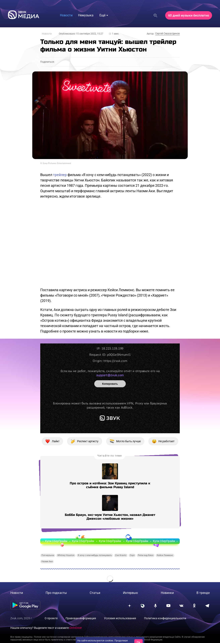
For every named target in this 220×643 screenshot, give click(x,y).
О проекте (51, 618)
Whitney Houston (65, 555)
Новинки (167, 593)
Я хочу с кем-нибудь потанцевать (95, 555)
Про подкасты (56, 593)
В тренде (203, 593)
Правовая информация (81, 618)
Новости (47, 33)
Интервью (130, 593)
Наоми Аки (47, 561)
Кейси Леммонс (165, 555)
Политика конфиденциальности (165, 618)
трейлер (60, 175)
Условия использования (120, 618)
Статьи (95, 593)
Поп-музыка (47, 555)
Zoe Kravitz (120, 555)
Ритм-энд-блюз (145, 555)
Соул (132, 555)
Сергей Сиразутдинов (167, 33)
